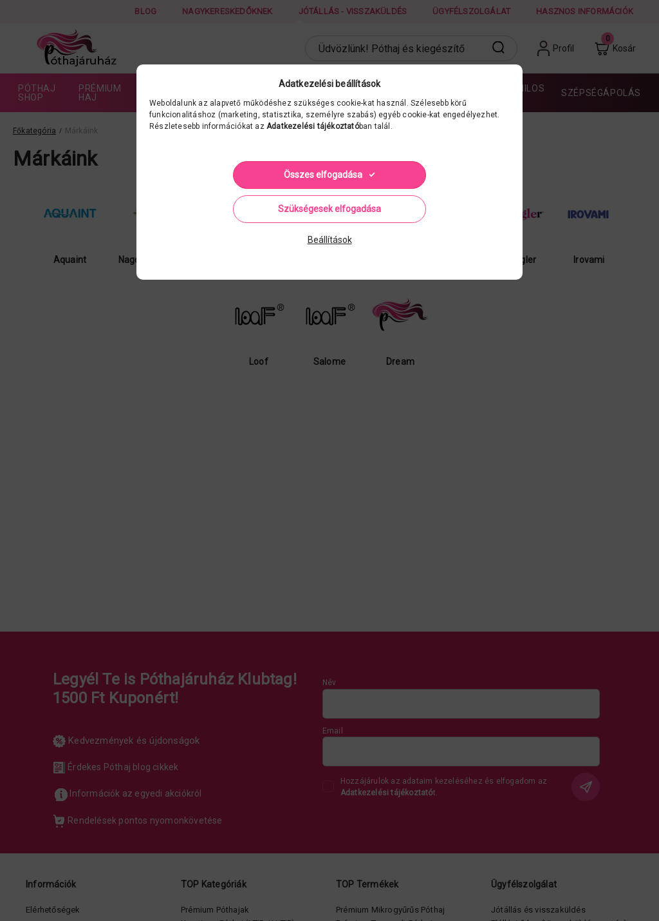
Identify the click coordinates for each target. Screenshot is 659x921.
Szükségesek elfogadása (329, 209)
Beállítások (330, 240)
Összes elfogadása (323, 175)
